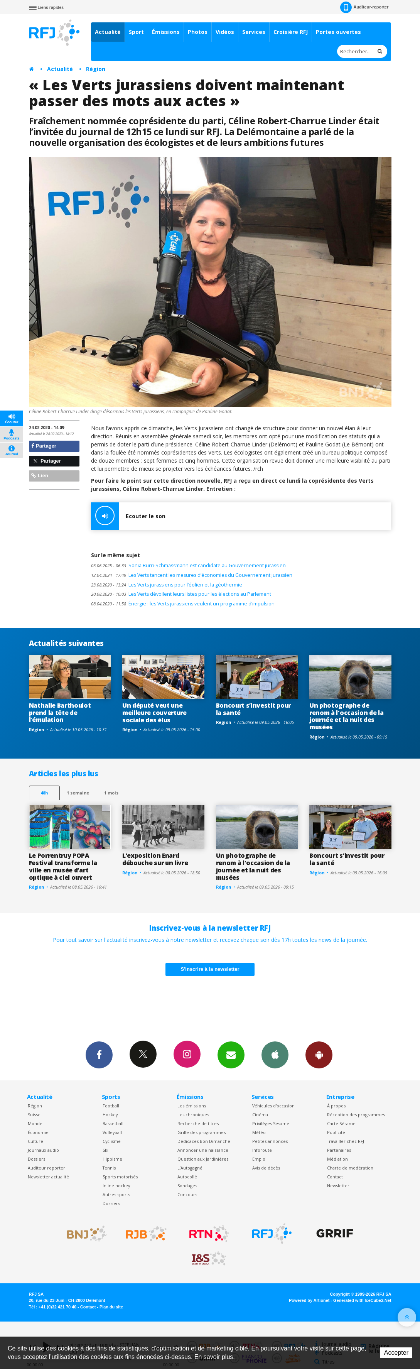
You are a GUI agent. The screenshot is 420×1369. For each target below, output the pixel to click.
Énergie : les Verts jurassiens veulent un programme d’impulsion (183, 603)
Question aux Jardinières (202, 1158)
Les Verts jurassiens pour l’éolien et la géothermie (166, 584)
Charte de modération (350, 1167)
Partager (43, 446)
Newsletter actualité (48, 1176)
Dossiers (36, 1158)
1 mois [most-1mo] (111, 793)
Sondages (187, 1185)
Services (253, 31)
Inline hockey (116, 1185)
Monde (35, 1123)
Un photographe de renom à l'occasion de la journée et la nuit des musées (346, 716)
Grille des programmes (201, 1132)
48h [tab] (44, 793)
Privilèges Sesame (270, 1123)
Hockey (110, 1114)
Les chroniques (193, 1114)
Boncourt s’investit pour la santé (253, 709)
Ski (105, 1150)
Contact (335, 1176)
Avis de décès (266, 1167)
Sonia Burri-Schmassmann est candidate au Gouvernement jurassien (188, 565)
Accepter (396, 1352)
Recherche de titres (198, 1123)
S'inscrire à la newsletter (210, 969)
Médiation (337, 1158)
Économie (38, 1132)
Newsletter (338, 1185)
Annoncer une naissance (202, 1150)
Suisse (34, 1114)
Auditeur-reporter (364, 7)
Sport (136, 31)
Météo (259, 1132)
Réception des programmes (356, 1114)
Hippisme (112, 1158)
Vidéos (225, 31)
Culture (35, 1141)
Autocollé (187, 1176)
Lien (39, 475)
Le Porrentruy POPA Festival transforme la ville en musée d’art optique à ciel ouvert (63, 866)
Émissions (166, 31)
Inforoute (262, 1150)
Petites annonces (270, 1141)
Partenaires (339, 1150)
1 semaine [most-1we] (78, 793)
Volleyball (112, 1132)
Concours (187, 1194)
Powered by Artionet (309, 1300)
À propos (336, 1105)
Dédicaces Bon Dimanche (203, 1141)
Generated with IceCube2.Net (362, 1300)
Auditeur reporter (46, 1167)
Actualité (108, 31)
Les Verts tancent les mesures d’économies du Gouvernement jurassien (191, 575)
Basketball (113, 1123)
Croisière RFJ (290, 31)
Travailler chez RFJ (345, 1141)
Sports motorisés (120, 1176)
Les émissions (191, 1105)
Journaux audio (43, 1150)
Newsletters (231, 1054)
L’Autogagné (189, 1167)
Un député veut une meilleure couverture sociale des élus (154, 712)
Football (111, 1105)
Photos (197, 31)
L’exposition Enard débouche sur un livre (155, 859)
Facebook (99, 1054)
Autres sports (116, 1194)
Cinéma (260, 1114)
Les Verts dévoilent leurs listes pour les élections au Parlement (181, 594)
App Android (318, 1054)
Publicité (336, 1132)
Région (95, 69)
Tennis (109, 1167)
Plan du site (111, 1307)
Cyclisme (112, 1141)
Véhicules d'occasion (273, 1105)
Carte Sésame (341, 1123)
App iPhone (274, 1054)
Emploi (259, 1158)
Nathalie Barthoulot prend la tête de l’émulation (60, 712)
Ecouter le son (128, 516)
